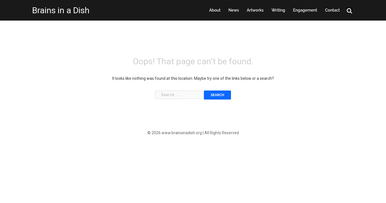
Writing (278, 10)
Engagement (305, 10)
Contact (332, 10)
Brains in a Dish (61, 10)
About (215, 10)
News (233, 10)
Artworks (255, 10)
